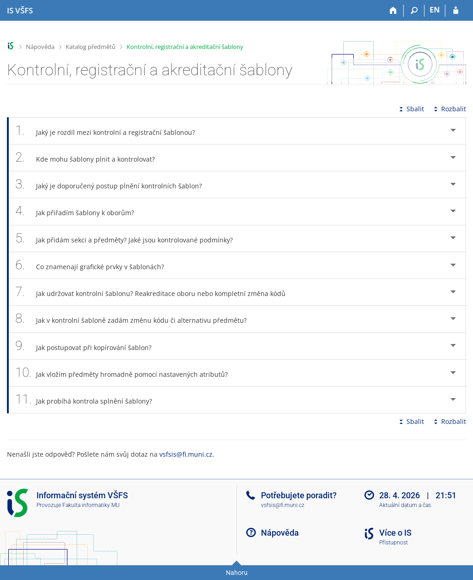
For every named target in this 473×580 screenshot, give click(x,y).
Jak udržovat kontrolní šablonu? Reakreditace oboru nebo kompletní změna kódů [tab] (155, 292)
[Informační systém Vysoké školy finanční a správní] (20, 11)
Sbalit (410, 108)
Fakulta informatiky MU (91, 505)
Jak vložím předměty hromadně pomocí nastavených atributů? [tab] (126, 373)
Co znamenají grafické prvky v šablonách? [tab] (94, 265)
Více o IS (395, 533)
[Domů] (393, 11)
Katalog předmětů (90, 46)
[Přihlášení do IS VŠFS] (455, 11)
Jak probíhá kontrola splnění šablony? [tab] (88, 400)
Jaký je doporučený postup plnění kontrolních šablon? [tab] (113, 184)
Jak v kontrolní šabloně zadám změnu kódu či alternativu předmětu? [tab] (136, 319)
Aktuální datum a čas (405, 505)
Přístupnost (393, 542)
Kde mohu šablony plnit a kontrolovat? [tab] (90, 158)
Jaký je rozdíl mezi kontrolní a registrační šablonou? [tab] (110, 131)
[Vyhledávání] (414, 11)
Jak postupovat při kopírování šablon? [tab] (88, 346)
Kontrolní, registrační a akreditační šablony (185, 46)
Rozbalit (449, 108)
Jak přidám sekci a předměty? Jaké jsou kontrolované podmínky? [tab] (129, 238)
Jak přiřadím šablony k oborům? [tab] (79, 211)
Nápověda (40, 46)
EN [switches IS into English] (435, 10)
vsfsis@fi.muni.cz (185, 454)
